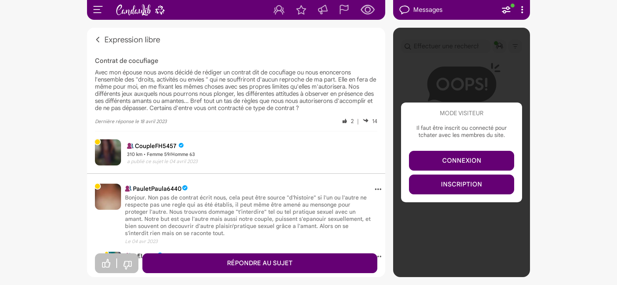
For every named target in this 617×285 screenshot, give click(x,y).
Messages (421, 10)
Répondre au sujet (260, 263)
